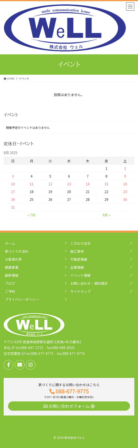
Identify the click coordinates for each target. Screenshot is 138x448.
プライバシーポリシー (22, 299)
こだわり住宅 (80, 243)
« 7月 (31, 214)
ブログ (10, 283)
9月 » (106, 214)
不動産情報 (78, 259)
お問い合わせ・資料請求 (89, 283)
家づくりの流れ (17, 251)
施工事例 (77, 251)
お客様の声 (13, 259)
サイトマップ (80, 291)
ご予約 (10, 291)
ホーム (10, 243)
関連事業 (11, 267)
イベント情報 (80, 275)
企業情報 (77, 267)
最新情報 (11, 275)
